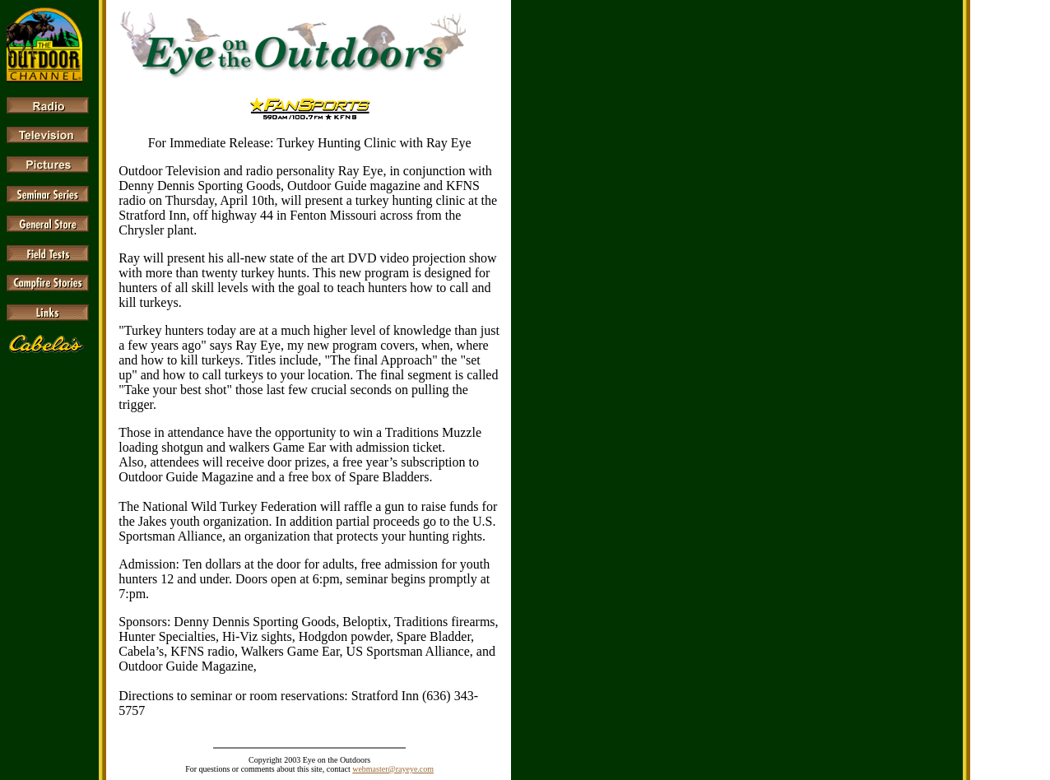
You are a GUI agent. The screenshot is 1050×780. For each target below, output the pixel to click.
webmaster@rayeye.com (393, 768)
